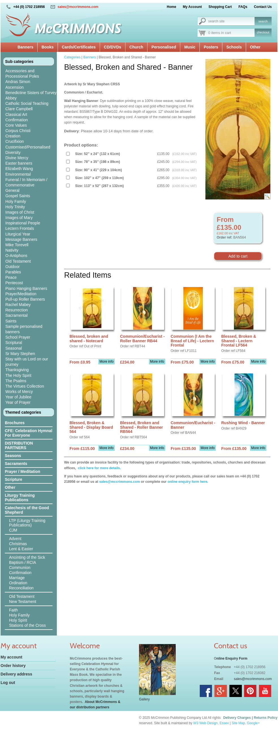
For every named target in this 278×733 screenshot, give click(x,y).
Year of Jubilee (18, 397)
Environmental (18, 174)
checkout (263, 32)
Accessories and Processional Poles (22, 73)
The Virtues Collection (24, 386)
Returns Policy (265, 718)
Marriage (17, 577)
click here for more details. (99, 468)
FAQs (242, 7)
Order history (13, 665)
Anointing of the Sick (27, 557)
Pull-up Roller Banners (25, 299)
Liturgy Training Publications (20, 497)
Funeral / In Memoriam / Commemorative (26, 182)
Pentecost (14, 283)
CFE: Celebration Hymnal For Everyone (28, 432)
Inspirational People (22, 223)
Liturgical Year (17, 234)
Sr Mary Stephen (20, 353)
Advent (15, 538)
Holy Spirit (18, 620)
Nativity (11, 250)
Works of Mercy (19, 391)
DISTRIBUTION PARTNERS (19, 445)
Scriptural (13, 342)
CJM (13, 530)
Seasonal (13, 348)
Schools (234, 47)
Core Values (16, 125)
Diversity (13, 152)
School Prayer (17, 337)
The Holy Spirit (18, 375)
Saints (10, 321)
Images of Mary (18, 217)
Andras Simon (17, 81)
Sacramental (16, 315)
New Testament (22, 601)
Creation (12, 136)
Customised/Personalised (27, 147)
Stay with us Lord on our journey (26, 362)
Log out (8, 682)
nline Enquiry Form (231, 658)
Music (190, 47)
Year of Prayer (18, 402)
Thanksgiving (17, 369)
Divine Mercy (16, 158)
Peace (11, 277)
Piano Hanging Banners (26, 288)
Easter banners (18, 163)
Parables (13, 272)
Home (171, 7)
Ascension (14, 87)
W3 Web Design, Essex (211, 723)
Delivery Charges (237, 718)
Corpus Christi (18, 130)
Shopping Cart (220, 7)
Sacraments (16, 463)
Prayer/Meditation (20, 294)
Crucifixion (14, 141)
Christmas (18, 543)
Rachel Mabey (18, 304)
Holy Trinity (15, 207)
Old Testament (18, 261)
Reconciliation (21, 588)
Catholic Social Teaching (26, 103)
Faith (13, 610)
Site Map (238, 723)
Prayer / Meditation (22, 471)
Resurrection (16, 310)
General (12, 190)
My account (11, 657)
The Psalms (15, 381)
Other (255, 47)
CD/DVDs (112, 47)
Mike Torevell (16, 245)
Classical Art (16, 114)
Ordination (18, 583)
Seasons (13, 455)
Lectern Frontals (19, 228)
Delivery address (16, 674)
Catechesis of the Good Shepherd (27, 510)
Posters (211, 47)
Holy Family (15, 201)
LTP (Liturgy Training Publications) (27, 522)
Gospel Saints (17, 196)
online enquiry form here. (188, 482)
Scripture (13, 479)
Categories (72, 57)
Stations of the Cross (27, 625)
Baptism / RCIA (22, 562)
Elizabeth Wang (19, 168)
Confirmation (16, 120)
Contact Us (263, 7)
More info (106, 362)
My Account (192, 7)
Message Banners (21, 239)
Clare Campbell (18, 109)
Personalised (163, 47)
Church (136, 47)
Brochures (15, 422)
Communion (19, 567)
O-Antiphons (16, 255)
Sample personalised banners (23, 329)
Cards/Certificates (79, 47)
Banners (25, 47)
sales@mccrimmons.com (78, 7)
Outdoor (12, 266)
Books (48, 47)
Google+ (253, 723)
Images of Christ (19, 212)
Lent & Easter (21, 549)
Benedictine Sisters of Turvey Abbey (31, 95)
